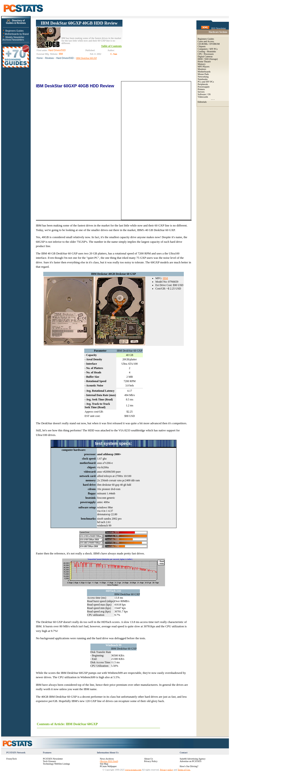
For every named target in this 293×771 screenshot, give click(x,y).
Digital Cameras (205, 56)
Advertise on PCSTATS (190, 761)
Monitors (202, 69)
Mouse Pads (203, 74)
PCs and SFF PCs (206, 81)
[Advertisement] (156, 48)
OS (209, 94)
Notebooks (203, 79)
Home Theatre (204, 61)
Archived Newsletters (13, 40)
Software (202, 94)
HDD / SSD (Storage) (208, 59)
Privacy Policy (150, 761)
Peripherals (203, 84)
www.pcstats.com (133, 769)
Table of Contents (111, 46)
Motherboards (204, 71)
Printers (201, 89)
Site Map (104, 764)
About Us (148, 758)
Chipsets (202, 46)
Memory (202, 64)
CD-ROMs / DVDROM (209, 44)
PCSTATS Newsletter (53, 758)
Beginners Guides (14, 31)
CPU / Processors (206, 54)
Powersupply (204, 86)
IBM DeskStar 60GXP (86, 58)
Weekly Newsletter (14, 37)
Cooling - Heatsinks (207, 51)
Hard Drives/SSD (65, 58)
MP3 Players (203, 66)
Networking (203, 76)
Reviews (49, 58)
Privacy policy (166, 769)
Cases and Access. (206, 41)
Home (40, 58)
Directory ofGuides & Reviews (16, 21)
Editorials (202, 102)
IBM (165, 278)
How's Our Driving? (189, 766)
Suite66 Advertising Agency (193, 758)
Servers (201, 92)
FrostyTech (11, 758)
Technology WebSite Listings (56, 764)
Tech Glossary (49, 761)
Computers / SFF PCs (208, 49)
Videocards (203, 97)
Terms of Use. (184, 769)
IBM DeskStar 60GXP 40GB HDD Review (79, 23)
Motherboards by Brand (17, 34)
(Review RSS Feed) (109, 761)
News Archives (107, 758)
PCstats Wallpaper (108, 766)
